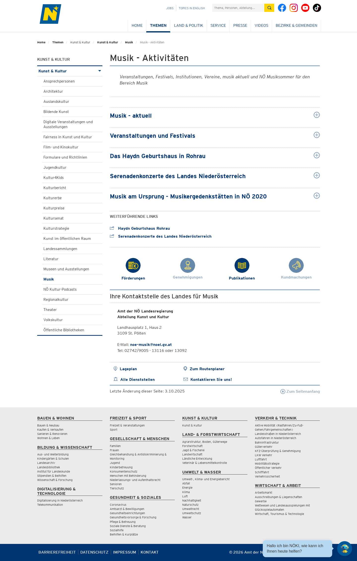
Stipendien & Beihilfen (51, 475)
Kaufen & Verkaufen (50, 429)
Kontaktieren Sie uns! (211, 379)
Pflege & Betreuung (123, 522)
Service (218, 25)
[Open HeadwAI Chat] (344, 548)
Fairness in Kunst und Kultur (67, 137)
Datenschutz (94, 552)
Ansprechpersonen (59, 81)
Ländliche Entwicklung (197, 458)
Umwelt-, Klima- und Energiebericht (206, 479)
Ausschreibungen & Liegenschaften (278, 497)
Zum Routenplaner (207, 368)
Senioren (116, 484)
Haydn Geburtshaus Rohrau (140, 228)
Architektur (53, 91)
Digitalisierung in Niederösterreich (60, 500)
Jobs (170, 8)
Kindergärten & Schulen (53, 458)
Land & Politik (188, 25)
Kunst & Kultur (107, 42)
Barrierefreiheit (57, 552)
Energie (187, 487)
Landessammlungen (60, 249)
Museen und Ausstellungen (66, 269)
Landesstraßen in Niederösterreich (278, 434)
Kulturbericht (54, 188)
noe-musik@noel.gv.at (151, 344)
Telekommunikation (50, 504)
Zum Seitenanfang (300, 391)
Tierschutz (117, 488)
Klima (186, 492)
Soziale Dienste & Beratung (128, 526)
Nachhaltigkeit (191, 500)
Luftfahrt (261, 459)
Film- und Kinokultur (60, 147)
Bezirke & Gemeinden (296, 25)
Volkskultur (53, 320)
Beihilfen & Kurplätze (124, 534)
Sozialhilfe (116, 530)
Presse (240, 25)
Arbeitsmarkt (263, 492)
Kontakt (150, 552)
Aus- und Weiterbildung (53, 454)
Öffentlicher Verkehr (268, 468)
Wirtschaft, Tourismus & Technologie (279, 514)
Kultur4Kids (53, 177)
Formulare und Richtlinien (65, 157)
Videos (261, 25)
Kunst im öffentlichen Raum (67, 238)
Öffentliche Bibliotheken (63, 330)
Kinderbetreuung (121, 467)
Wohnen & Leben (48, 438)
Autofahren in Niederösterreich (275, 438)
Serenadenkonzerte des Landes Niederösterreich (160, 236)
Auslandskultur (56, 101)
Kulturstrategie (56, 228)
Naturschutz (190, 504)
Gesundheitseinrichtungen (127, 513)
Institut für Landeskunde (53, 471)
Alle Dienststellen (137, 379)
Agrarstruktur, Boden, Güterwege (204, 442)
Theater (50, 310)
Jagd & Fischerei (193, 450)
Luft (185, 496)
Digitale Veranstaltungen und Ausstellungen (68, 124)
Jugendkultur (54, 167)
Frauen (114, 450)
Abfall (186, 483)
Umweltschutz (191, 513)
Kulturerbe (52, 198)
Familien (115, 446)
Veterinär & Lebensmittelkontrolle (204, 463)
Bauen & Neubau (48, 425)
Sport (113, 429)
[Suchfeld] (238, 8)
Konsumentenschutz (123, 471)
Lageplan (128, 368)
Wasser (187, 517)
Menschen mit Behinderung (128, 475)
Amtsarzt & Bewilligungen (127, 509)
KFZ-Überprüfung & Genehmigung (278, 451)
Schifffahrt (262, 472)
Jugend (115, 463)
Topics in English (192, 8)
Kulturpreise (53, 208)
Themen (158, 25)
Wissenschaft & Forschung (55, 480)
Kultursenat (53, 218)
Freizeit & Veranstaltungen (127, 425)
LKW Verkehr (263, 455)
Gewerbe (261, 501)
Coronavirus (118, 504)
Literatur (51, 259)
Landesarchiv (46, 463)
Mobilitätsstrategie (267, 463)
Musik (129, 42)
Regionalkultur (55, 299)
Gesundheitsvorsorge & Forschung (133, 517)
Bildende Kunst (56, 112)
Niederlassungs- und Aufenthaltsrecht (135, 480)
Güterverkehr (263, 447)
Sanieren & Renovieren (52, 434)
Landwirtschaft (192, 454)
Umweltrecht (190, 509)
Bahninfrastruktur (267, 442)
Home (137, 25)
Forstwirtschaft (192, 446)
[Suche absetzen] (269, 8)
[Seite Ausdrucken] (315, 554)
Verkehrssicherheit (267, 476)
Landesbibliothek (48, 467)
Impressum (124, 552)
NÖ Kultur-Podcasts (60, 289)
